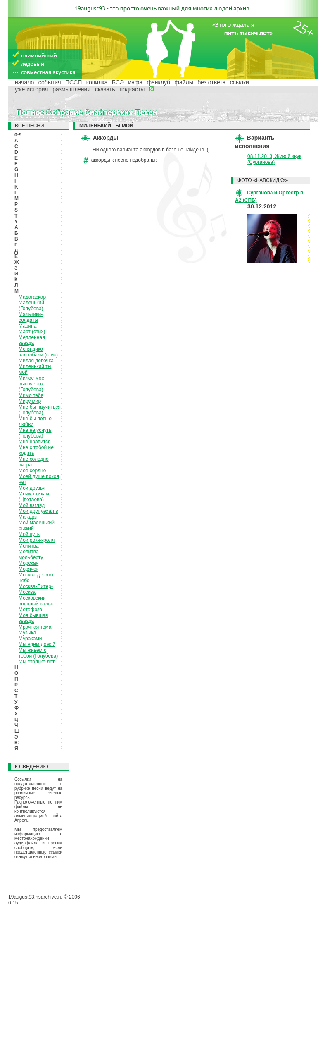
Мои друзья (32, 488)
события (49, 82)
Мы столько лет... (38, 662)
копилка (97, 82)
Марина (27, 326)
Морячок (28, 569)
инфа (135, 82)
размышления (71, 89)
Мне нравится (35, 442)
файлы (183, 82)
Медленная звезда (32, 340)
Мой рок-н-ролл (37, 540)
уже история (31, 89)
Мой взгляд (32, 505)
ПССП (73, 82)
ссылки (239, 82)
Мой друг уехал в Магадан (38, 514)
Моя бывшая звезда (33, 618)
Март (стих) (32, 332)
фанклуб (158, 82)
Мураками (30, 638)
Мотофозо (30, 609)
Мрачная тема (35, 627)
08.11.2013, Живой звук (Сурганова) (274, 159)
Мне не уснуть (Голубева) (35, 433)
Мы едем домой (37, 644)
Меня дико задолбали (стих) (38, 352)
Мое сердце (32, 471)
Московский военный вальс (36, 601)
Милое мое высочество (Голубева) (32, 383)
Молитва (29, 546)
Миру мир (30, 401)
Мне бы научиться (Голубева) (40, 410)
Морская (28, 563)
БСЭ (118, 82)
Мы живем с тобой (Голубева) (38, 653)
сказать (105, 89)
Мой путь (29, 534)
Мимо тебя (31, 395)
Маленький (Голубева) (31, 305)
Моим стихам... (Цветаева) (36, 496)
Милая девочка (36, 361)
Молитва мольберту (31, 554)
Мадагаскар (32, 297)
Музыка (27, 633)
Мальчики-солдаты (31, 317)
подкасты (132, 89)
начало (24, 82)
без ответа (211, 82)
